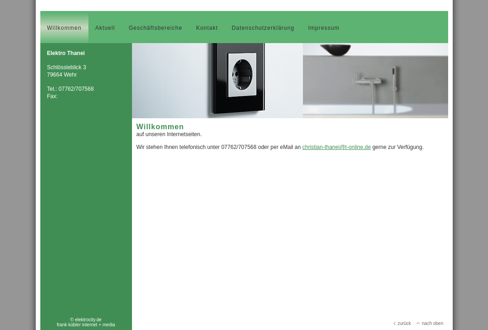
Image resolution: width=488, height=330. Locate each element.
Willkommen (64, 28)
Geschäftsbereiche (155, 28)
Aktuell (105, 28)
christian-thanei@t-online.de (336, 147)
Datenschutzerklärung (263, 28)
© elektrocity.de (85, 319)
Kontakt (207, 28)
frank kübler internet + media (86, 324)
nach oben (430, 323)
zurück (402, 323)
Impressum (323, 28)
